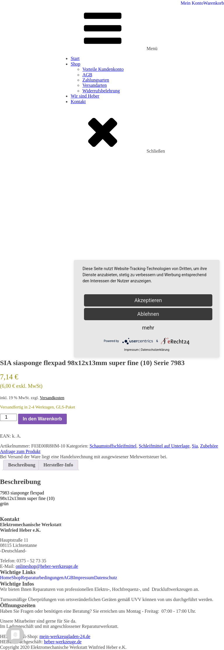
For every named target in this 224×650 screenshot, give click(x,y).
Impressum (84, 577)
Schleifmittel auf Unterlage (164, 445)
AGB (87, 74)
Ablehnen (148, 314)
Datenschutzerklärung (155, 349)
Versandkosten (52, 397)
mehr (148, 328)
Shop (75, 63)
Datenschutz (105, 577)
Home (5, 577)
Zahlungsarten (95, 79)
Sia (195, 445)
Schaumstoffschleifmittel (113, 445)
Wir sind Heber (85, 96)
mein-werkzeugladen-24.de (64, 636)
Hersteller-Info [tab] (58, 464)
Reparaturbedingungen (42, 577)
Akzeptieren (148, 300)
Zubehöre (209, 445)
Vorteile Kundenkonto (102, 69)
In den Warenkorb (42, 418)
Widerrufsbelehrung (101, 90)
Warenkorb (213, 3)
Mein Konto (192, 3)
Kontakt (78, 101)
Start (75, 58)
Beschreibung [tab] (21, 464)
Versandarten (94, 85)
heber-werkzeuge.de (63, 641)
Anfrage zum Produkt (20, 451)
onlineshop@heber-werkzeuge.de (47, 566)
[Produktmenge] (8, 417)
